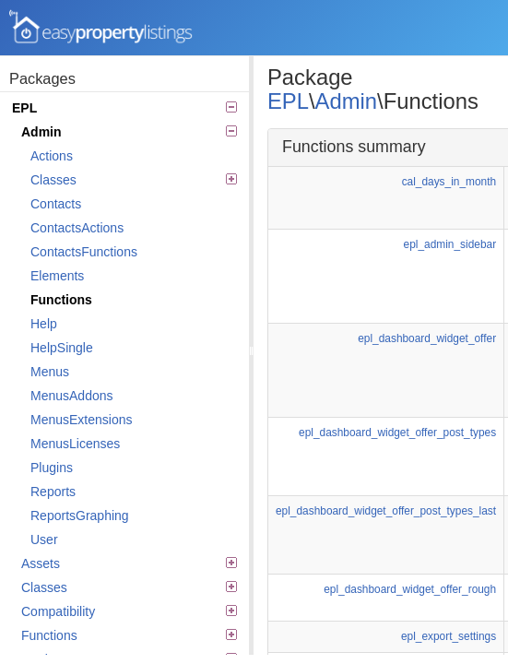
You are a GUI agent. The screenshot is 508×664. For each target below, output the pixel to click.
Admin (129, 132)
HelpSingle (61, 347)
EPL (124, 108)
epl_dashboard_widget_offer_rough (410, 589)
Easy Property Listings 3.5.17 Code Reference (101, 27)
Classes (133, 179)
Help (43, 323)
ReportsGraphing (79, 515)
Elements (57, 275)
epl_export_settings (448, 636)
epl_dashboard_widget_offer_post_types (397, 432)
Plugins (51, 467)
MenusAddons (71, 395)
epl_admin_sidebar (450, 244)
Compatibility (129, 611)
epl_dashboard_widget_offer (427, 338)
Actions (51, 155)
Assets (129, 563)
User (44, 539)
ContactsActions (77, 227)
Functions (61, 299)
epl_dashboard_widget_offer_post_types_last (386, 510)
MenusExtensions (81, 419)
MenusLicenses (75, 443)
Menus (49, 371)
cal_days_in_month (449, 181)
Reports (53, 491)
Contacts (55, 203)
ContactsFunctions (83, 251)
